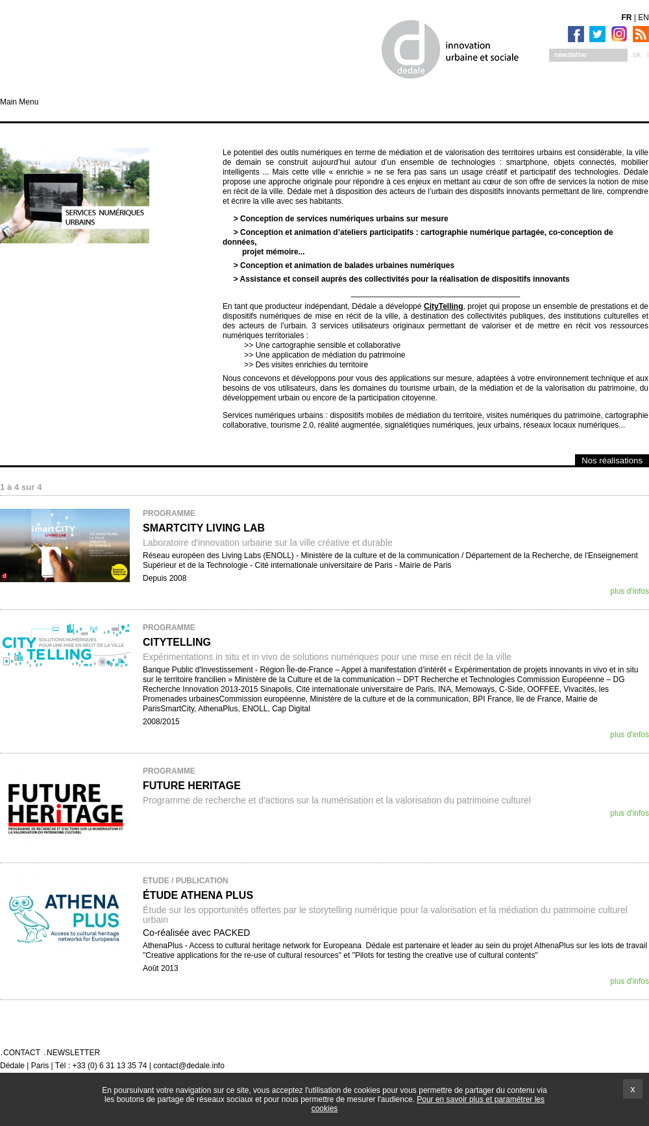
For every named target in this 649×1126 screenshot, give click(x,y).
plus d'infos (629, 591)
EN (643, 17)
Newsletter (73, 1052)
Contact (21, 1052)
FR (627, 17)
